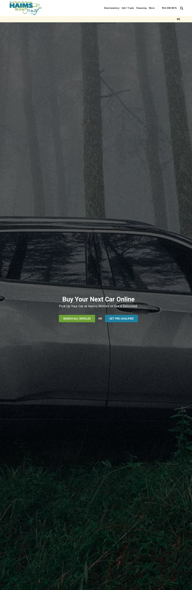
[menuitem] (111, 8)
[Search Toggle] (181, 7)
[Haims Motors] (28, 8)
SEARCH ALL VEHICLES (77, 318)
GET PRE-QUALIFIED (121, 318)
